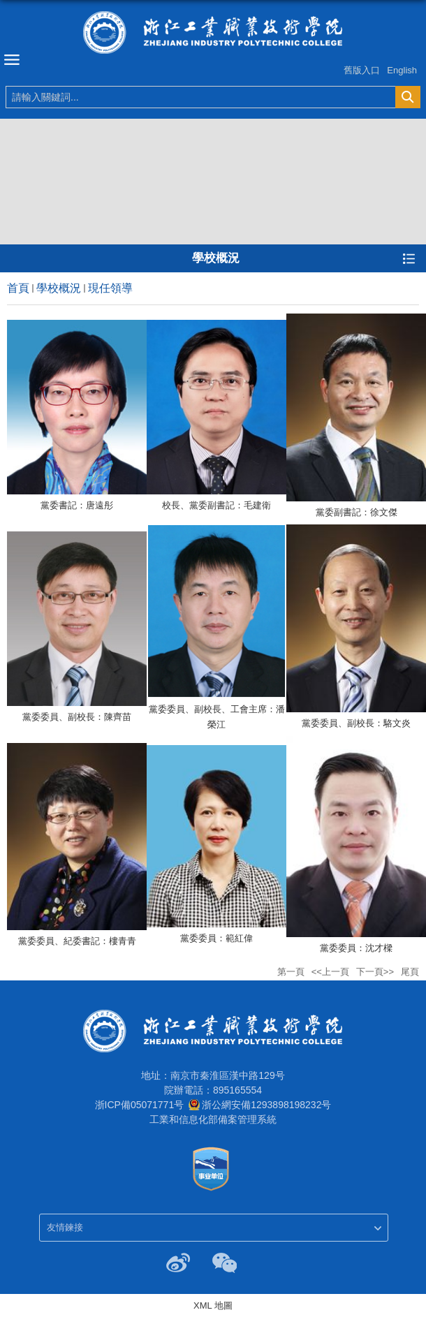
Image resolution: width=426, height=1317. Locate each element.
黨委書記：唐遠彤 (77, 505)
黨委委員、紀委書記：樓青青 (77, 941)
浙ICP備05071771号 (139, 1104)
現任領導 (110, 288)
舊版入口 (362, 70)
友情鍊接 (65, 1227)
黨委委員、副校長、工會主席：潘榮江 (217, 717)
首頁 (18, 288)
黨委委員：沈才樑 (356, 948)
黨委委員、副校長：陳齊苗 (76, 717)
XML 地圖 (213, 1305)
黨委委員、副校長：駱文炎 (356, 723)
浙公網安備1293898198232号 (266, 1104)
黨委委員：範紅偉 (216, 938)
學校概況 (58, 288)
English (402, 70)
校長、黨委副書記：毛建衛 (216, 505)
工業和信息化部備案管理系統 (213, 1119)
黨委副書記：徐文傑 (356, 512)
